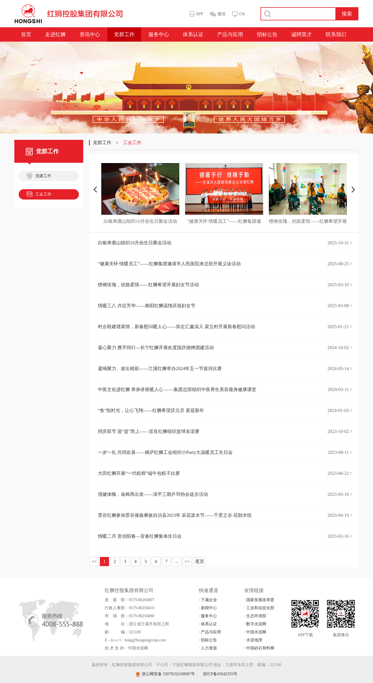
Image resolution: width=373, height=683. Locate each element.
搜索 (347, 14)
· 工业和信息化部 (259, 608)
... (176, 561)
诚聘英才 (301, 34)
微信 (221, 14)
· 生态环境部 (255, 616)
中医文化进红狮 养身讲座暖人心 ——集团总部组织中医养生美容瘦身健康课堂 (177, 389)
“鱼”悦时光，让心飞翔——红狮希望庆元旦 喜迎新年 (151, 410)
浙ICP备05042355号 (220, 674)
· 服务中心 (208, 616)
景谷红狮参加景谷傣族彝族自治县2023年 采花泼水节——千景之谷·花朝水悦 (175, 515)
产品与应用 (230, 34)
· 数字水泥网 (255, 624)
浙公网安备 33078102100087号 (165, 674)
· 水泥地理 (253, 640)
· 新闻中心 (208, 608)
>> (187, 561)
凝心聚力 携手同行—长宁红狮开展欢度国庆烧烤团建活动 (156, 347)
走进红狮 (55, 34)
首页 (26, 34)
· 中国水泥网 (255, 632)
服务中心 (158, 34)
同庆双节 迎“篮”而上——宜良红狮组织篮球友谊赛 (148, 431)
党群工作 (124, 34)
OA (242, 14)
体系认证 (193, 34)
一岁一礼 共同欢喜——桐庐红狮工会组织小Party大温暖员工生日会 (165, 452)
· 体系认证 (208, 624)
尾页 (199, 561)
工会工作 (39, 194)
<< (94, 561)
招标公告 (267, 34)
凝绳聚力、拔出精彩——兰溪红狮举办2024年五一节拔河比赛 (160, 368)
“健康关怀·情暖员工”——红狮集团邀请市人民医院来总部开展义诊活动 (169, 263)
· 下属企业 (208, 600)
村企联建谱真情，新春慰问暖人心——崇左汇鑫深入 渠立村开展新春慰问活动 (176, 326)
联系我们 (336, 34)
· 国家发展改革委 (259, 600)
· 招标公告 (208, 640)
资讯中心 (89, 34)
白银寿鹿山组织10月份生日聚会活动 (134, 242)
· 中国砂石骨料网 (259, 648)
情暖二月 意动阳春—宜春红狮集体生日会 (140, 536)
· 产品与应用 (210, 632)
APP (199, 14)
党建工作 (39, 176)
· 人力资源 (208, 648)
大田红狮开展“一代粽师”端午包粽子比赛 (139, 473)
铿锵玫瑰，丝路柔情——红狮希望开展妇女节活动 (148, 284)
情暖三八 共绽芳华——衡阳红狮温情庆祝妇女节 (146, 305)
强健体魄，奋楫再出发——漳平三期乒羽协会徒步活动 (153, 494)
